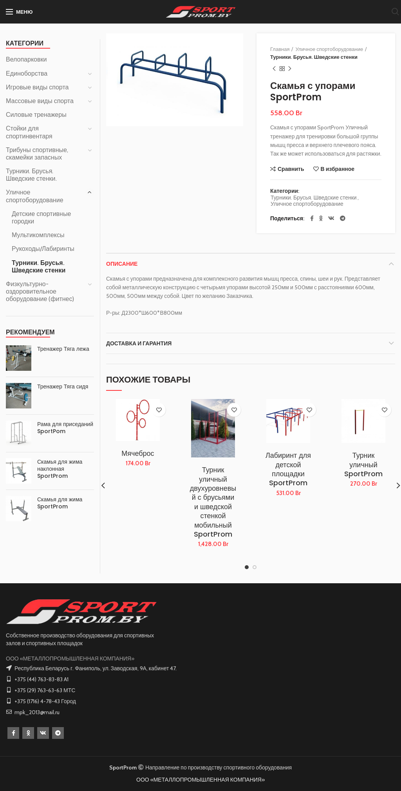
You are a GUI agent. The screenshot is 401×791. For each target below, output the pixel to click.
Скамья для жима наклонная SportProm (59, 469)
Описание (121, 264)
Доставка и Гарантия (139, 343)
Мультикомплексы (38, 235)
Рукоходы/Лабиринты (43, 248)
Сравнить (291, 169)
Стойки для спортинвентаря (29, 132)
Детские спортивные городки (41, 217)
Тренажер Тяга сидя (62, 386)
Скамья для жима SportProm (59, 503)
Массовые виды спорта (40, 101)
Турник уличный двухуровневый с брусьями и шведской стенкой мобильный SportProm (213, 502)
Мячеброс (137, 453)
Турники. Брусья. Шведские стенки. (31, 174)
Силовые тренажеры (36, 114)
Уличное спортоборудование (329, 49)
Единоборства (26, 73)
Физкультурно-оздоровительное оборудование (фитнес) (40, 291)
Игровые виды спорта (37, 87)
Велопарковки (26, 59)
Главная (279, 49)
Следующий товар (289, 69)
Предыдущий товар (274, 69)
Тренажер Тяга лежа (63, 348)
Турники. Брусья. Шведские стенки (314, 57)
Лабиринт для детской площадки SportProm (288, 469)
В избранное (338, 169)
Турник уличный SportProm (363, 464)
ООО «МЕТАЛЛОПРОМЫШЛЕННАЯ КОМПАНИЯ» (70, 658)
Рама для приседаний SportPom (65, 428)
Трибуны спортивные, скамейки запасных (37, 153)
